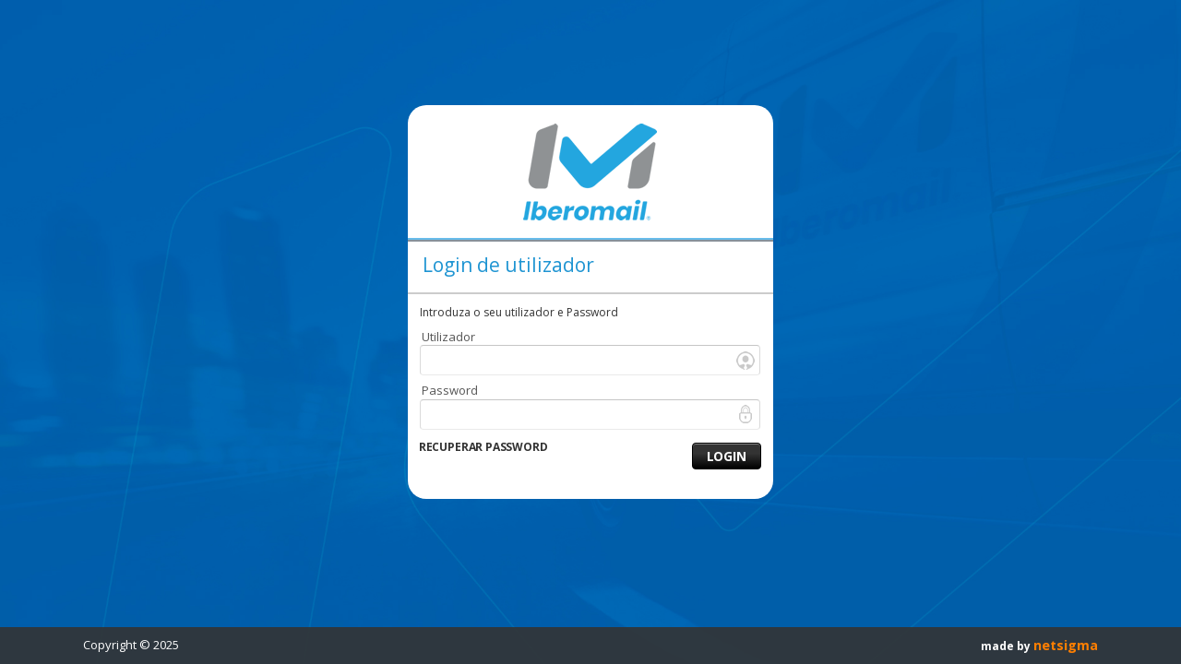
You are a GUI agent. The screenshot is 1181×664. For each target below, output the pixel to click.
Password (450, 390)
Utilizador (448, 336)
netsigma (1065, 645)
